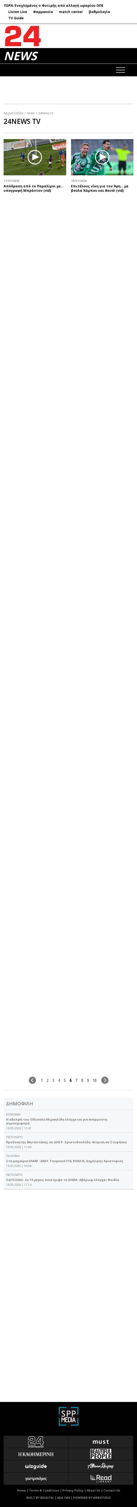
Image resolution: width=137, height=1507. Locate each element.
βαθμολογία (99, 11)
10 (94, 1080)
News (31, 113)
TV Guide (16, 18)
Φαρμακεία (43, 11)
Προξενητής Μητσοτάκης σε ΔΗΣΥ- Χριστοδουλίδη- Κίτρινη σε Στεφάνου (66, 1142)
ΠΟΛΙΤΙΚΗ (13, 1156)
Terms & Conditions (44, 1490)
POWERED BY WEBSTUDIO (92, 1498)
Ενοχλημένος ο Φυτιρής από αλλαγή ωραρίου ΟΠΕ (59, 5)
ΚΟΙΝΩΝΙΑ (13, 1114)
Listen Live (17, 11)
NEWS (20, 56)
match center (71, 11)
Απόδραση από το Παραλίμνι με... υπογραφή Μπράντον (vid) (34, 188)
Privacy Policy (72, 1490)
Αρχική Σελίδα (13, 113)
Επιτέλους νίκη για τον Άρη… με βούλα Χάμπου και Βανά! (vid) (99, 188)
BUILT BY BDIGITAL (40, 1498)
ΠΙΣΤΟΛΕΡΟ (14, 1137)
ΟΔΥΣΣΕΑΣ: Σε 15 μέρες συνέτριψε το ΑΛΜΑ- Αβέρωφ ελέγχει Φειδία (62, 1180)
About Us (93, 1490)
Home (21, 1490)
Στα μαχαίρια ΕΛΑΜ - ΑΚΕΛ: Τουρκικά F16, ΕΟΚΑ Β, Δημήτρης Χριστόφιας (64, 1161)
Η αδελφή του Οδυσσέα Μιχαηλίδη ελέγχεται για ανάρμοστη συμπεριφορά (56, 1121)
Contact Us (111, 1490)
